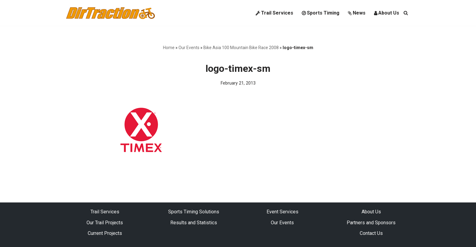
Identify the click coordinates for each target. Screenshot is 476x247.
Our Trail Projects (105, 222)
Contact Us (371, 233)
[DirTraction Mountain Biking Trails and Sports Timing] (110, 12)
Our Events (188, 47)
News (356, 13)
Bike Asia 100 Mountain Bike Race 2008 (241, 47)
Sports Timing (320, 13)
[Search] (405, 13)
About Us (386, 13)
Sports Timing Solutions (193, 212)
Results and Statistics (193, 222)
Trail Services (274, 13)
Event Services (282, 212)
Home (169, 47)
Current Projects (105, 233)
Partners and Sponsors (371, 222)
